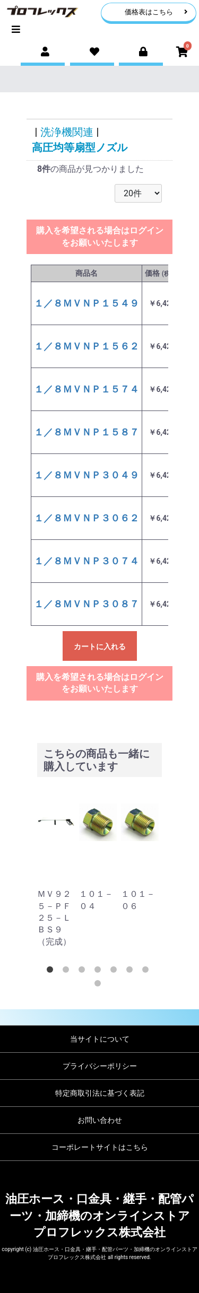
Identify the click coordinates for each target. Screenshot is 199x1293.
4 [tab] (99, 971)
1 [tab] (52, 971)
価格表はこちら (156, 12)
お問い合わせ (99, 1120)
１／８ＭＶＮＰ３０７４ (86, 560)
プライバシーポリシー (100, 1066)
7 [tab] (147, 971)
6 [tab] (131, 971)
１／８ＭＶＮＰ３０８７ (86, 603)
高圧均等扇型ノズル (79, 147)
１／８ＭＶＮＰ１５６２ (86, 346)
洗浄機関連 (66, 132)
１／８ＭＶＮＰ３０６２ (86, 517)
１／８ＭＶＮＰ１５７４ (86, 389)
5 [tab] (115, 971)
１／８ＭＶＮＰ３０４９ (86, 474)
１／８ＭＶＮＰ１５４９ (86, 303)
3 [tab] (84, 971)
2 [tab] (68, 971)
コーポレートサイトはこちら (99, 1147)
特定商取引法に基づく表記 (99, 1093)
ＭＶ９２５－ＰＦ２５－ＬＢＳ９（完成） (54, 918)
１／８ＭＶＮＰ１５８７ (86, 432)
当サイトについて (99, 1039)
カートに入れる (100, 646)
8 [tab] (99, 985)
